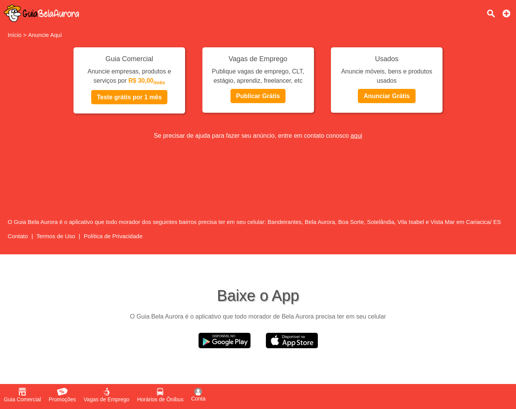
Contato (18, 236)
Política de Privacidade (113, 236)
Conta (198, 395)
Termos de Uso (56, 236)
